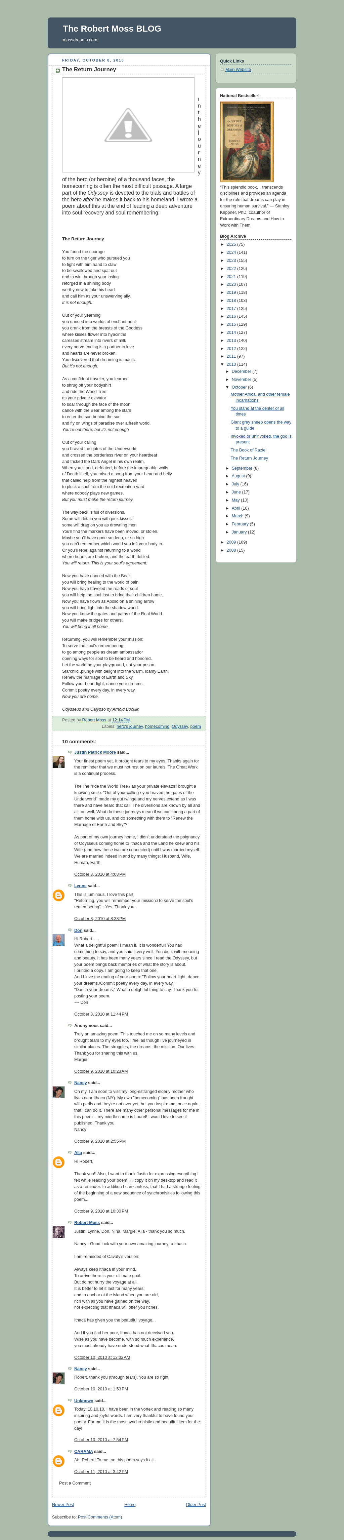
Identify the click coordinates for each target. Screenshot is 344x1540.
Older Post (196, 1504)
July (236, 484)
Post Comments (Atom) (100, 1517)
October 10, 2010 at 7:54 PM (101, 1439)
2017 (232, 308)
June (237, 492)
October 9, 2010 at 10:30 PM (101, 1211)
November (242, 379)
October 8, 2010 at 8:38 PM (100, 918)
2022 (232, 268)
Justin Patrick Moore (95, 752)
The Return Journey (249, 458)
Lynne (80, 885)
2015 (232, 324)
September (243, 468)
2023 (232, 260)
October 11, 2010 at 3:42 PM (101, 1471)
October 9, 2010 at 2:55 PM (100, 1141)
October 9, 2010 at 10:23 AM (101, 1071)
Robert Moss (87, 1222)
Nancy (80, 1082)
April (237, 508)
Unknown (83, 1400)
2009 (232, 542)
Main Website (238, 69)
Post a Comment (75, 1483)
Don (78, 930)
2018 (232, 300)
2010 (232, 364)
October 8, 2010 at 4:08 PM (100, 874)
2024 (232, 252)
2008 (232, 550)
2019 (232, 292)
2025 (232, 244)
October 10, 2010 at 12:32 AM (102, 1357)
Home (130, 1504)
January (240, 532)
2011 (232, 356)
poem (195, 726)
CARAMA (83, 1451)
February (241, 524)
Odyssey (180, 726)
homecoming (157, 726)
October (240, 387)
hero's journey (130, 726)
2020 (232, 284)
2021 (232, 276)
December (242, 371)
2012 (232, 348)
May (236, 500)
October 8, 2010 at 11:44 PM (101, 1014)
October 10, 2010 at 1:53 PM (101, 1389)
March (238, 516)
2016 (232, 316)
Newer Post (63, 1504)
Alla (78, 1152)
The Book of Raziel (249, 450)
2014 (232, 332)
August (239, 476)
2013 (232, 340)
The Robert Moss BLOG (112, 29)
